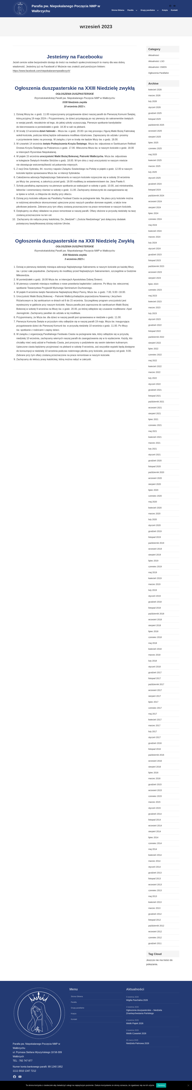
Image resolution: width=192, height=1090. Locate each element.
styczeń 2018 (154, 666)
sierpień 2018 (154, 625)
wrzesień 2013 (155, 884)
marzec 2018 (154, 655)
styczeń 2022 (154, 384)
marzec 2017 (154, 725)
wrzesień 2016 (155, 761)
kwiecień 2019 (155, 578)
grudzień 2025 (155, 113)
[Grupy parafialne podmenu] (158, 10)
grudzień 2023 (155, 254)
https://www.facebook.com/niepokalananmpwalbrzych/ (41, 70)
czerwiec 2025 (155, 148)
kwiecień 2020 (155, 508)
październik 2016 (156, 755)
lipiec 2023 (153, 284)
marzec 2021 (154, 443)
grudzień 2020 (155, 460)
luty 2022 (152, 378)
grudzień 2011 (155, 943)
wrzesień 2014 (155, 825)
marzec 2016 (154, 778)
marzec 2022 (154, 372)
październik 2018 (156, 613)
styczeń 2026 (154, 107)
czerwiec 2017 (155, 708)
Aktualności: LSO (156, 61)
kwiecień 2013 (155, 902)
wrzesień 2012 (155, 931)
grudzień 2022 (155, 325)
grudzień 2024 (155, 184)
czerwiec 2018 (155, 637)
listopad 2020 (154, 466)
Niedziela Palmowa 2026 (137, 1043)
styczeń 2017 (154, 737)
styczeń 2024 (154, 248)
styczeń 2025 (154, 178)
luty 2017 (152, 731)
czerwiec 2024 (155, 219)
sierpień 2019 (154, 554)
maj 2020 (152, 502)
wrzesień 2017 (155, 690)
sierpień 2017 (154, 696)
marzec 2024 (154, 237)
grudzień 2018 (155, 602)
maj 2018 (152, 643)
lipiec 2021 (153, 419)
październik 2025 (156, 125)
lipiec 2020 (153, 490)
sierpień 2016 (154, 767)
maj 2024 (152, 225)
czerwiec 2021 (155, 425)
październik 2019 (156, 543)
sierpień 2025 (154, 137)
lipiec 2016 (153, 772)
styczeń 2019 (154, 596)
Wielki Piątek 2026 (134, 1023)
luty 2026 (152, 101)
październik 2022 (156, 337)
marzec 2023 (154, 307)
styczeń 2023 (154, 319)
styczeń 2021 (154, 454)
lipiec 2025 (153, 142)
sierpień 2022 (154, 343)
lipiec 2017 (153, 702)
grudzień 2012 (155, 914)
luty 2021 (152, 449)
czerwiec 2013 (155, 890)
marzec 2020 (154, 513)
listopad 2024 (154, 189)
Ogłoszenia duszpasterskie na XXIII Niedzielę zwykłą (75, 88)
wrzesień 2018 (155, 619)
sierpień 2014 (154, 831)
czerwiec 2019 (155, 566)
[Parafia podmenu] (136, 10)
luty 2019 (152, 590)
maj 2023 (152, 295)
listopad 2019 (154, 537)
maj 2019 (152, 572)
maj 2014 (152, 849)
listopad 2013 (154, 878)
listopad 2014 (154, 820)
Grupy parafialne (148, 10)
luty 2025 (152, 172)
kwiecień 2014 (155, 855)
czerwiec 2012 (155, 937)
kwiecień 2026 (155, 89)
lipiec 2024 (153, 213)
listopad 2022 (154, 331)
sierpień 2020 (154, 484)
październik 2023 (156, 266)
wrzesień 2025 (155, 131)
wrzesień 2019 (155, 549)
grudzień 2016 (155, 743)
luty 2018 (152, 661)
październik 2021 (156, 401)
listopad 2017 (154, 678)
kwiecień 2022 (155, 366)
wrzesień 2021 (155, 407)
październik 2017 (156, 684)
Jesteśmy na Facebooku (75, 56)
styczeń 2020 (154, 525)
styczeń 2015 (154, 808)
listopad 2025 (154, 119)
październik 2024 (156, 195)
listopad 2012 (154, 920)
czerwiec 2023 (155, 290)
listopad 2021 (154, 396)
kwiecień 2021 (155, 437)
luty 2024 (152, 242)
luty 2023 (152, 313)
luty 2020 (152, 519)
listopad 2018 (154, 608)
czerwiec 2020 (155, 496)
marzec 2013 (154, 908)
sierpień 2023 (154, 278)
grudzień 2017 (155, 672)
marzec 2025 (154, 166)
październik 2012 (156, 925)
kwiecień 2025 (155, 160)
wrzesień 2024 (155, 201)
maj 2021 (152, 431)
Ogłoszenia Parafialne (158, 73)
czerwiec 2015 (155, 796)
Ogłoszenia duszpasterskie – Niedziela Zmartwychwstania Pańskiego (144, 1012)
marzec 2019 (154, 584)
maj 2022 (152, 360)
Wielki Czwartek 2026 (136, 1033)
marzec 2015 (154, 802)
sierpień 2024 (154, 207)
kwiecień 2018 (155, 649)
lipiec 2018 (153, 631)
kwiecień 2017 (155, 719)
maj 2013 (152, 896)
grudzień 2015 (155, 784)
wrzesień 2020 (155, 478)
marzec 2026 (154, 95)
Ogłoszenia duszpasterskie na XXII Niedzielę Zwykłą (74, 241)
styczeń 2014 (154, 867)
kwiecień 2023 (155, 301)
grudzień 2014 (155, 814)
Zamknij (161, 1085)
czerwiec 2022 (155, 354)
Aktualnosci (153, 55)
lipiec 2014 (153, 837)
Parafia (131, 10)
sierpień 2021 (154, 413)
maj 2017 (152, 714)
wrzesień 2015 (155, 790)
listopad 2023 (154, 260)
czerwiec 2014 (155, 843)
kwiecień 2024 (155, 231)
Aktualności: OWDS (157, 67)
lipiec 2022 (153, 348)
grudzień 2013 (155, 872)
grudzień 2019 (155, 531)
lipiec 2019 (153, 560)
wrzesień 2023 (155, 272)
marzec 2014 (154, 861)
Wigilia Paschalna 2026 (137, 1000)
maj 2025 (152, 154)
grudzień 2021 (155, 390)
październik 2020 (156, 472)
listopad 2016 (154, 749)
